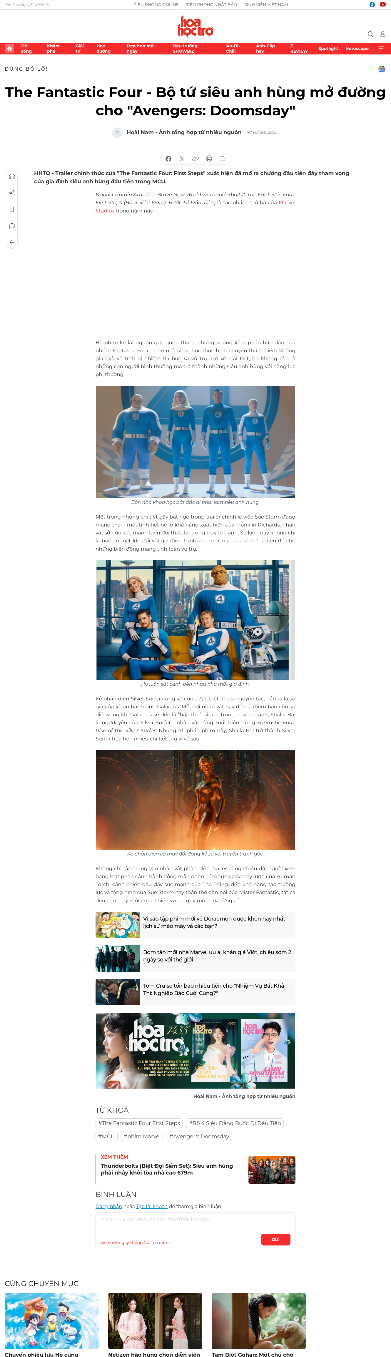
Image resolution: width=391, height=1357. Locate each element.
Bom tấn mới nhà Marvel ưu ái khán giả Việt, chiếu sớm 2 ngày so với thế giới (217, 956)
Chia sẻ (12, 193)
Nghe (12, 176)
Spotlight (328, 48)
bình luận (222, 158)
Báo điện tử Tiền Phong (195, 26)
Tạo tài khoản (152, 1206)
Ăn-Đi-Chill (233, 48)
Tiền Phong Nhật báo (211, 4)
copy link (195, 158)
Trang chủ (9, 48)
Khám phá (53, 48)
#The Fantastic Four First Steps (139, 1123)
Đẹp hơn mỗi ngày (141, 48)
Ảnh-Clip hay (265, 48)
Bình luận (12, 226)
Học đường (103, 48)
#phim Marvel (142, 1136)
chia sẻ (168, 158)
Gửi (276, 1239)
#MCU (106, 1136)
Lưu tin (12, 209)
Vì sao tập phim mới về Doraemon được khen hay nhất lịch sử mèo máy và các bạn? (214, 922)
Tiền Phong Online (156, 4)
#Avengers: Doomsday (199, 1136)
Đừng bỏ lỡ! (26, 69)
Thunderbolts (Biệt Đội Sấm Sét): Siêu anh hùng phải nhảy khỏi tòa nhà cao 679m (167, 1169)
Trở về (12, 242)
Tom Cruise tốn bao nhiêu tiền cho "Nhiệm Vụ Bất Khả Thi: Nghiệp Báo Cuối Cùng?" (213, 989)
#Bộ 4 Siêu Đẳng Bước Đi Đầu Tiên (235, 1123)
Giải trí (80, 48)
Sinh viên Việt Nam (266, 4)
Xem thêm (381, 48)
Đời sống (26, 48)
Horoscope (357, 48)
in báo (209, 158)
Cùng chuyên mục (41, 1283)
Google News (381, 69)
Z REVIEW (299, 48)
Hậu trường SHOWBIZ (185, 48)
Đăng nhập (109, 1206)
